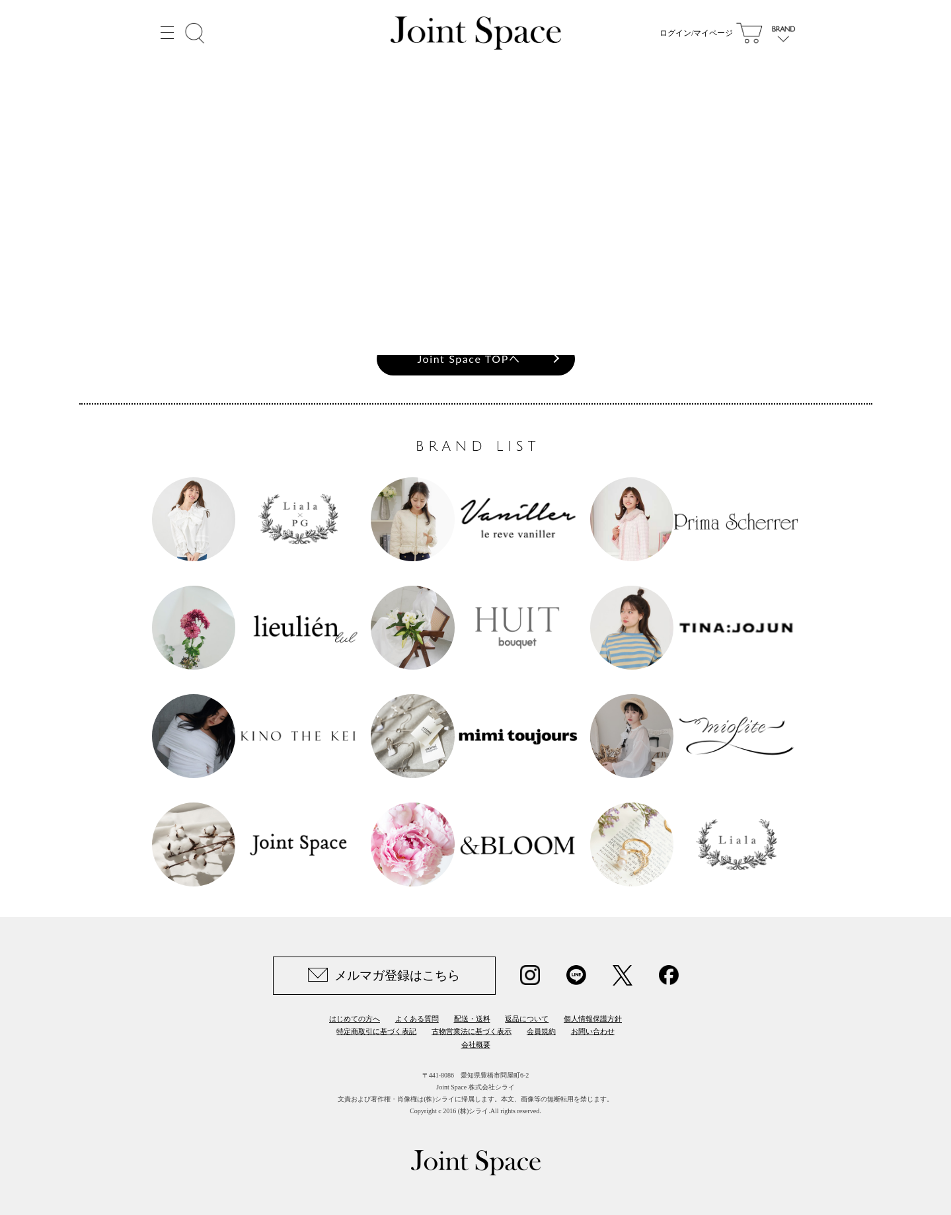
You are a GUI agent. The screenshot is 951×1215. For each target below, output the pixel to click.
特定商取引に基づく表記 (376, 1031)
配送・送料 (472, 1019)
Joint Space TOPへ (469, 358)
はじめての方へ (354, 1019)
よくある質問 (417, 1019)
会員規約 (541, 1031)
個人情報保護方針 (593, 1019)
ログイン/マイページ (696, 33)
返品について (527, 1019)
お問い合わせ (593, 1031)
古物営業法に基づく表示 (472, 1031)
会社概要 (475, 1044)
